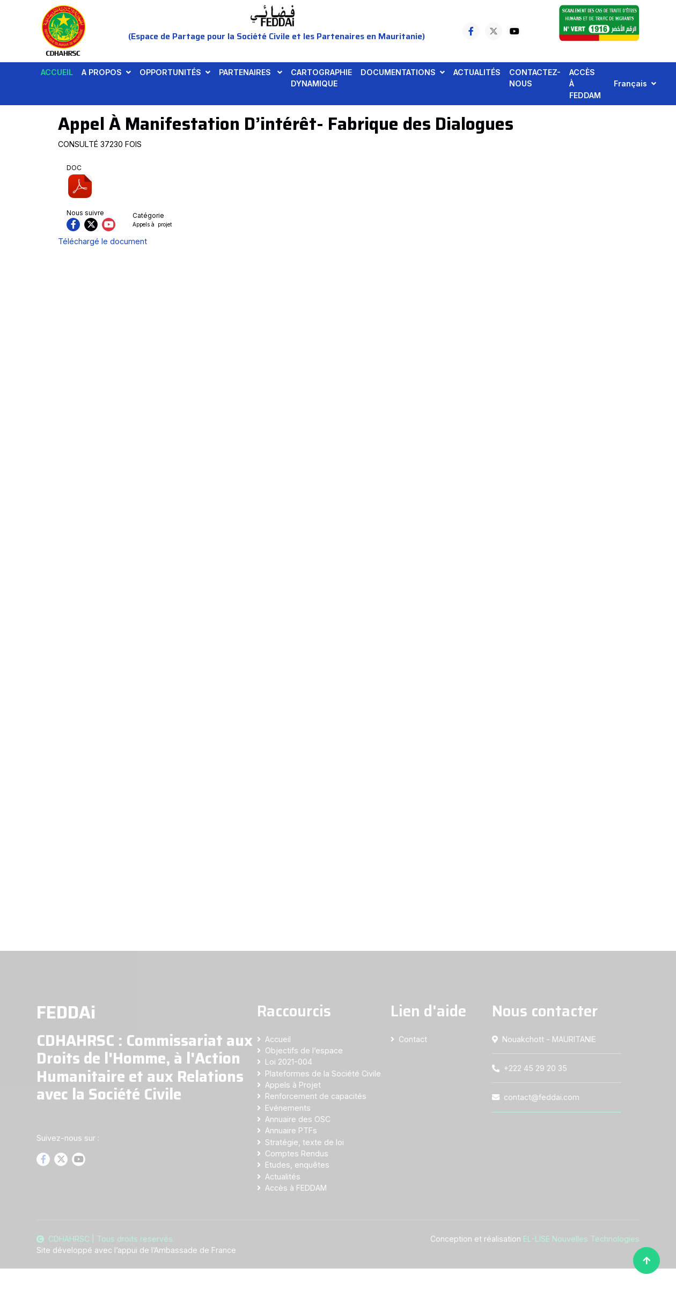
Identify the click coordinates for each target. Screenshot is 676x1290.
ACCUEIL (57, 72)
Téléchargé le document (102, 241)
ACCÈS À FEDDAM (585, 84)
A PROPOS (102, 72)
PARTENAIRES (246, 72)
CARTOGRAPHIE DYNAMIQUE (321, 78)
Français (630, 83)
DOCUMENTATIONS (398, 72)
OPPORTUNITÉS (170, 72)
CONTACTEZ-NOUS (535, 78)
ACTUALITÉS (477, 72)
